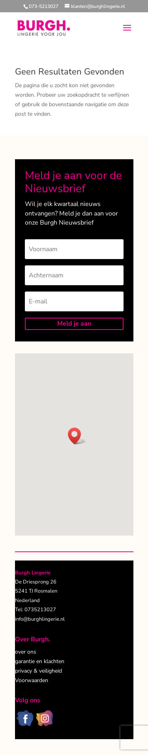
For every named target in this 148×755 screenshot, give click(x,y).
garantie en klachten (39, 661)
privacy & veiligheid (38, 671)
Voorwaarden (31, 680)
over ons (25, 652)
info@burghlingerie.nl (40, 619)
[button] (77, 435)
